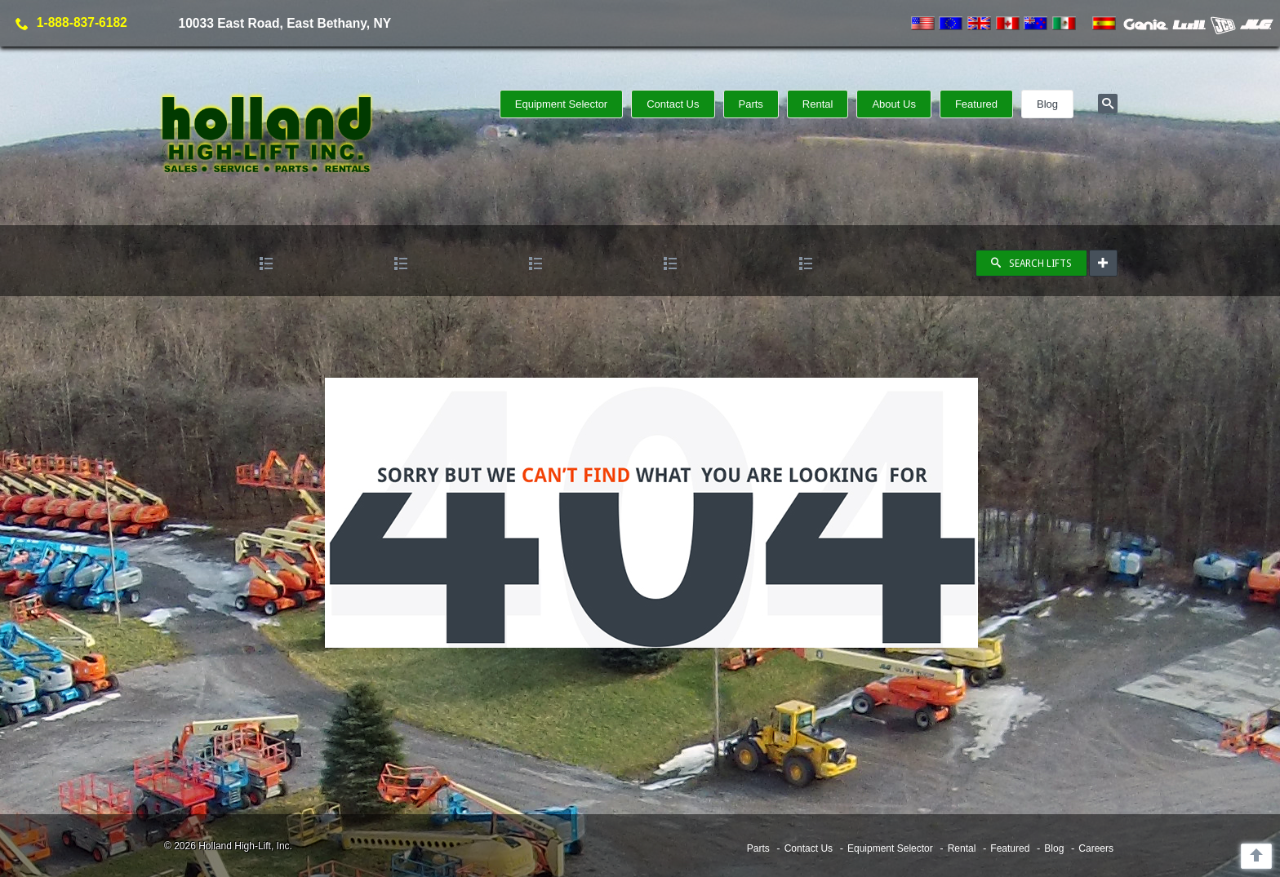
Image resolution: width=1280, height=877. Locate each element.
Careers (1095, 848)
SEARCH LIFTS (1031, 263)
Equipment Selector (561, 104)
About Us (893, 104)
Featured (976, 104)
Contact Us (673, 104)
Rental (817, 104)
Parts (751, 104)
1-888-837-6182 (82, 22)
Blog (1047, 104)
